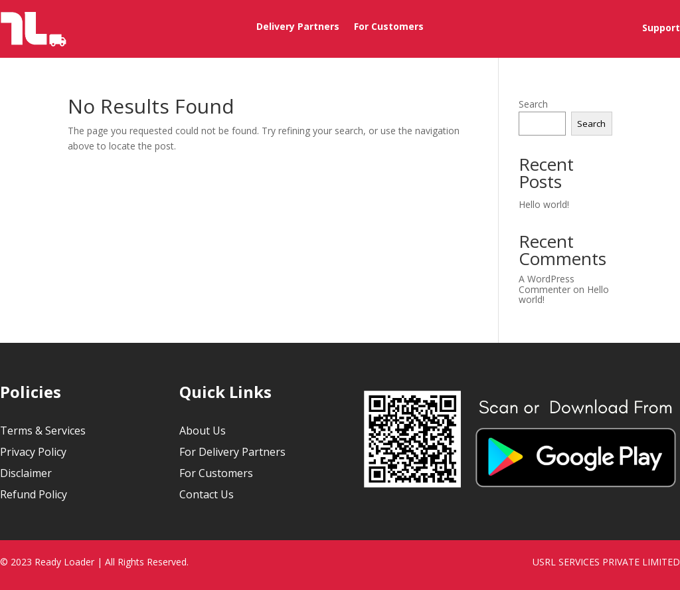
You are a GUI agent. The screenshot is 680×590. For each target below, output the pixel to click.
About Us (202, 430)
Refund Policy (33, 494)
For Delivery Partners (232, 451)
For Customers (389, 27)
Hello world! (544, 204)
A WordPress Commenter (546, 283)
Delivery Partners (297, 27)
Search (533, 104)
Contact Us (206, 494)
